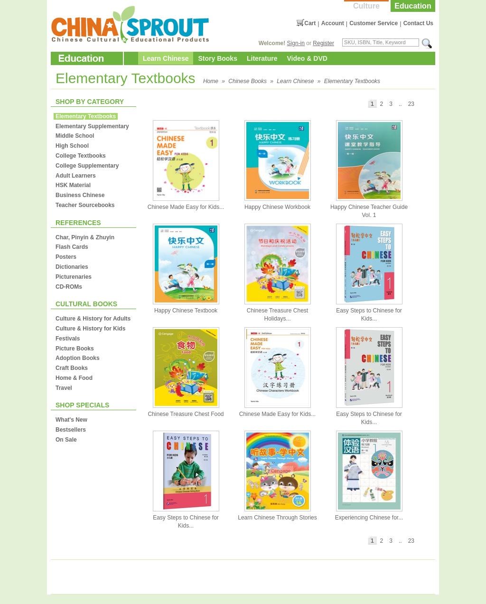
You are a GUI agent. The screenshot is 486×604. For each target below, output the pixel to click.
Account (332, 23)
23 (411, 104)
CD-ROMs (69, 286)
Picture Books (75, 348)
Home (210, 81)
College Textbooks (81, 155)
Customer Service (373, 23)
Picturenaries (74, 277)
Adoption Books (78, 358)
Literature (262, 58)
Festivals (68, 338)
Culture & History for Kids (90, 328)
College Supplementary (87, 165)
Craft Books (72, 368)
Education (412, 6)
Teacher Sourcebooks (85, 205)
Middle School (75, 135)
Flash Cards (72, 247)
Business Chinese (80, 195)
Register (323, 43)
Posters (66, 257)
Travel (64, 388)
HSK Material (73, 185)
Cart (310, 23)
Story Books (217, 58)
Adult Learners (76, 175)
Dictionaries (72, 267)
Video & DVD (307, 58)
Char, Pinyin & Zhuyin (85, 237)
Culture (366, 6)
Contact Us (418, 23)
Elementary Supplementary (92, 126)
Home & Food (74, 378)
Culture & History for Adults (93, 318)
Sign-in (296, 43)
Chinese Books (247, 81)
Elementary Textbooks (352, 81)
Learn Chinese (165, 58)
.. (400, 104)
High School (72, 145)
